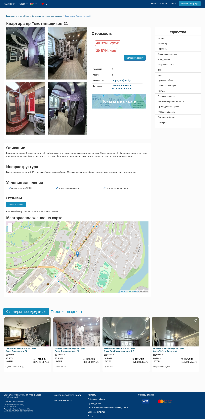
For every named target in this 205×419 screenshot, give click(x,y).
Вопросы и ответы (96, 412)
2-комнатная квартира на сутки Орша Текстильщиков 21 (70, 349)
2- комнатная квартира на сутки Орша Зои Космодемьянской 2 (119, 349)
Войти (174, 4)
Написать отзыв (16, 204)
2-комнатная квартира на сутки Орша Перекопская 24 (21, 349)
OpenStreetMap (133, 291)
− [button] (10, 229)
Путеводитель (94, 403)
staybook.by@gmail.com (67, 395)
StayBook (9, 3)
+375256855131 (63, 400)
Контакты (92, 395)
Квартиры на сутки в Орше (28, 395)
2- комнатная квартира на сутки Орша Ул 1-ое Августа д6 (168, 349)
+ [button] (10, 225)
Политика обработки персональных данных (108, 407)
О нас (90, 416)
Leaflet (123, 291)
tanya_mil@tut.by (121, 80)
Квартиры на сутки (158, 4)
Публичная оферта (96, 399)
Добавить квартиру (189, 3)
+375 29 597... (41, 362)
